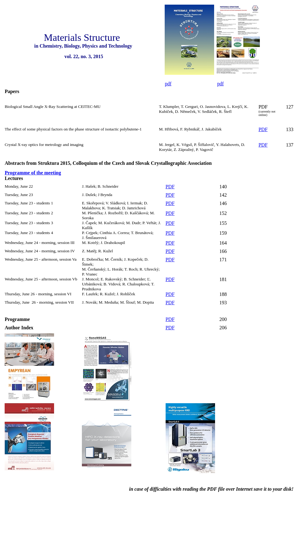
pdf (168, 83)
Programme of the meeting (33, 172)
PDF (263, 106)
